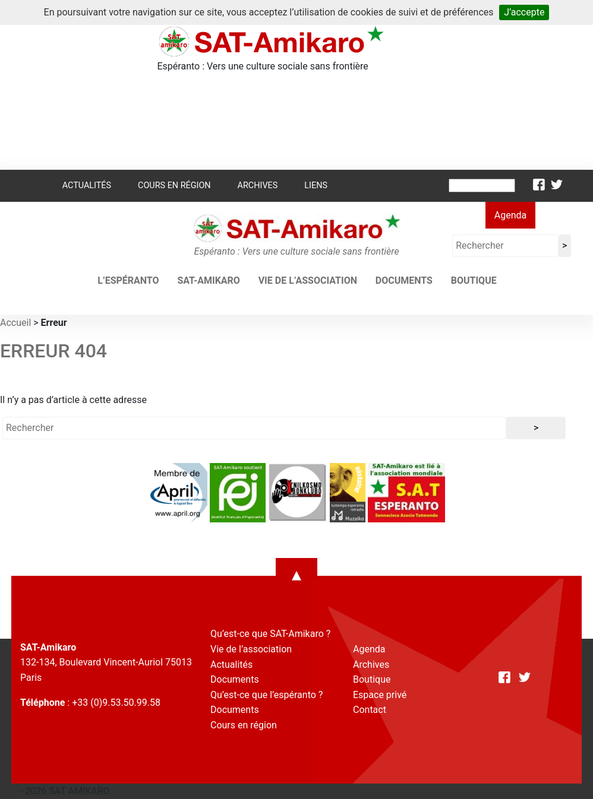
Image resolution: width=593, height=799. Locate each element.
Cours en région (174, 185)
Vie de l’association (307, 280)
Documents (404, 280)
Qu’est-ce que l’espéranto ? (266, 694)
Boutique (474, 280)
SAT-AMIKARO (208, 280)
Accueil (15, 322)
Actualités (86, 185)
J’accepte (524, 12)
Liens (315, 185)
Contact (369, 709)
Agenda (510, 215)
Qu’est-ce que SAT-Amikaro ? (270, 633)
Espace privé (379, 694)
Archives (258, 185)
